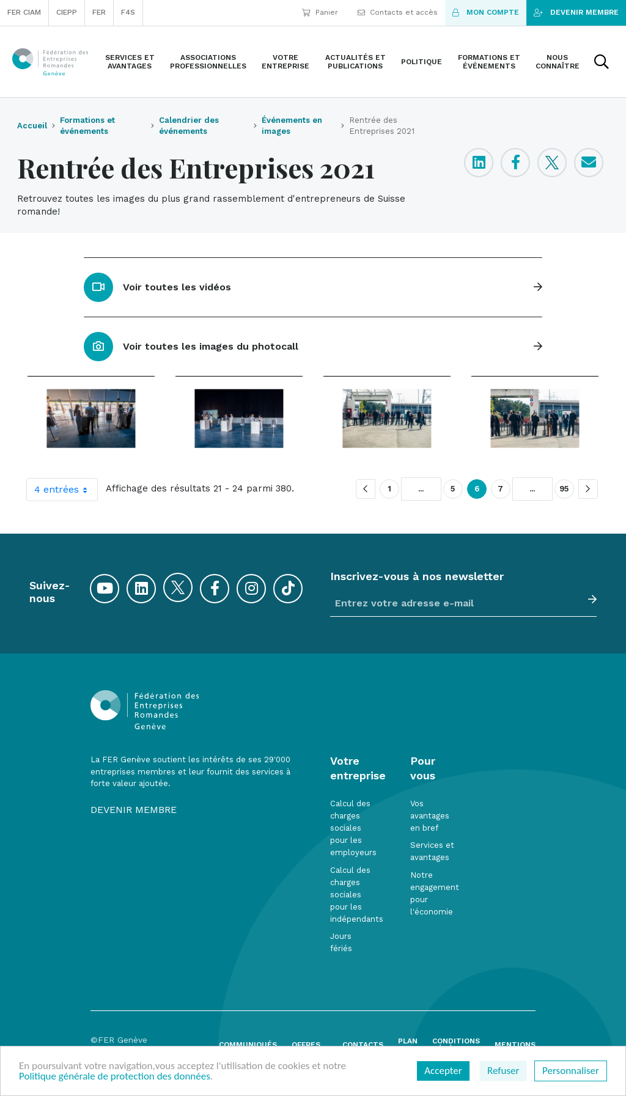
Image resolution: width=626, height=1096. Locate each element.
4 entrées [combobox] (65, 489)
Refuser (503, 1070)
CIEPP (66, 12)
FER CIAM (24, 12)
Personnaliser (570, 1070)
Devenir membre (576, 12)
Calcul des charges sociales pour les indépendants (356, 895)
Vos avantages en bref (429, 816)
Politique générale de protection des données (114, 1076)
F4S (128, 12)
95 (564, 489)
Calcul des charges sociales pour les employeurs (353, 828)
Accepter (443, 1070)
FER (99, 12)
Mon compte (485, 12)
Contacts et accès (398, 12)
